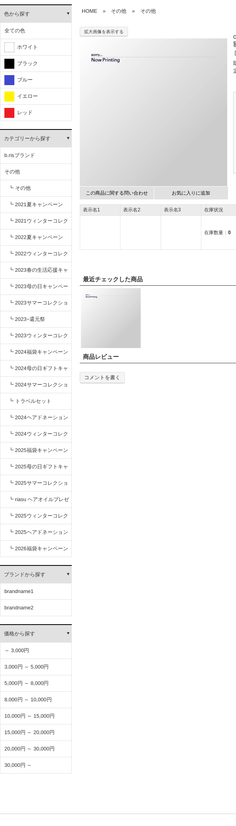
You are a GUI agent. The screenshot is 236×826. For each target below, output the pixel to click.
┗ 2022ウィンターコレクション (38, 256)
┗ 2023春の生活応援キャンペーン (38, 273)
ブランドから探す (24, 574)
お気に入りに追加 (191, 193)
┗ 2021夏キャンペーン (35, 204)
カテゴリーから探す (27, 138)
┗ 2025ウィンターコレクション (38, 518)
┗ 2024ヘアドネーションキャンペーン (38, 420)
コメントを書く (102, 377)
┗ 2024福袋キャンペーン (38, 352)
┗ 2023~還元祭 (26, 319)
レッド (18, 113)
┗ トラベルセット (29, 401)
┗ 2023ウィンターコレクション (38, 338)
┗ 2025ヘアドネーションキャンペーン (38, 535)
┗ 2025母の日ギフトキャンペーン (38, 469)
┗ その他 (19, 188)
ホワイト (21, 47)
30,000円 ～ (18, 765)
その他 (12, 172)
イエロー (21, 97)
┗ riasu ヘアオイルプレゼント (38, 502)
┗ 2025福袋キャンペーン (38, 450)
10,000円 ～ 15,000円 (29, 716)
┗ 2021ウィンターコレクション (38, 223)
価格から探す (19, 634)
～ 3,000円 (16, 650)
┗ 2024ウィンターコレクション (38, 436)
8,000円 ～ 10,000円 (28, 700)
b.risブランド (19, 155)
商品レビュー (101, 356)
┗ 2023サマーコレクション (38, 305)
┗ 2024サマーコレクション (38, 387)
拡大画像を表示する (104, 31)
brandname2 (18, 608)
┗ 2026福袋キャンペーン (38, 548)
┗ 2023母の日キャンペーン (38, 289)
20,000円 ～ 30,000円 (29, 749)
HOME (89, 11)
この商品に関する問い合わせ (117, 193)
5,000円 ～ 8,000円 (26, 683)
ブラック (21, 64)
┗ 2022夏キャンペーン (35, 237)
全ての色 (14, 31)
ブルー (18, 80)
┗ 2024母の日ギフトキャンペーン (38, 371)
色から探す (17, 14)
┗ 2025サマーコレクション (38, 486)
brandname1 (18, 591)
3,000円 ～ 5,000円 (26, 667)
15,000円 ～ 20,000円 (29, 732)
